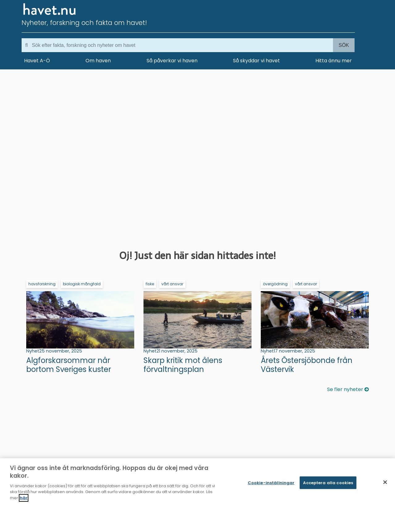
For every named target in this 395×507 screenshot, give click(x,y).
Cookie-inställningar (271, 484)
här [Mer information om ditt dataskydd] (23, 499)
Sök (344, 45)
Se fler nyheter (348, 389)
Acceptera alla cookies (328, 484)
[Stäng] (385, 483)
